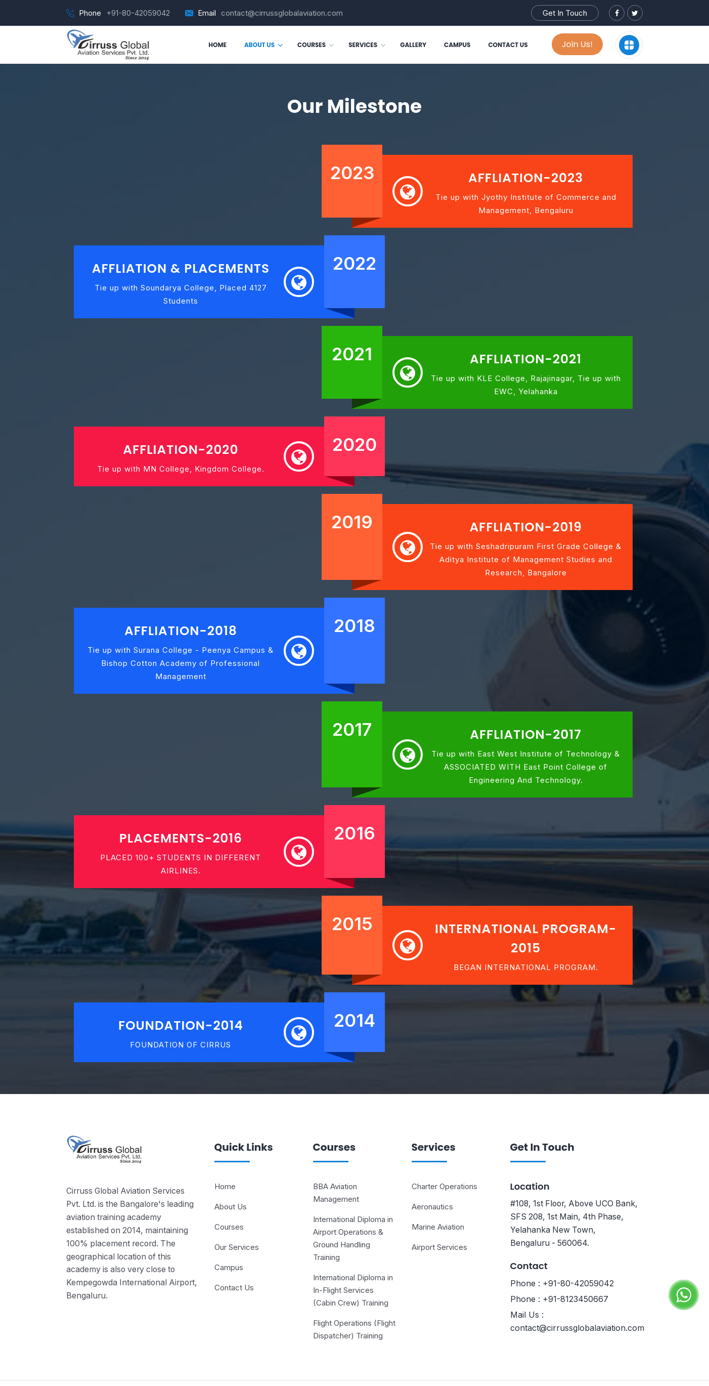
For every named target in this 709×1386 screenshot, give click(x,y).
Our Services (236, 1211)
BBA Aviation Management (336, 1157)
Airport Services (439, 1211)
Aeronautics (432, 1171)
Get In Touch (565, 13)
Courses (229, 1191)
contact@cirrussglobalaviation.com (282, 13)
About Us (230, 1171)
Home (225, 1151)
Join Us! (577, 44)
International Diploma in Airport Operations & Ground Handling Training (353, 1203)
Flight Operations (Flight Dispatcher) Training (354, 1294)
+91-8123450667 (575, 1264)
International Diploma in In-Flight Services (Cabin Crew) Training (353, 1254)
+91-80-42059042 (138, 13)
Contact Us (234, 1252)
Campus (228, 1232)
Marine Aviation (438, 1191)
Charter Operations (444, 1151)
